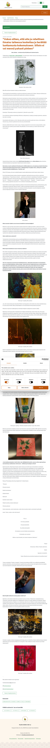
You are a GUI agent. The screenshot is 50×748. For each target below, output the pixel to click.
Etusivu (4, 17)
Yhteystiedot (21, 738)
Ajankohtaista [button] (7, 27)
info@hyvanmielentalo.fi (28, 734)
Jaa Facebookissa (7, 710)
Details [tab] (25, 363)
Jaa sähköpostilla (32, 710)
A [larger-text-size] (43, 3)
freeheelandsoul (7, 685)
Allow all (41, 387)
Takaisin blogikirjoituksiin (10, 32)
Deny (9, 387)
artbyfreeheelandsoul (8, 689)
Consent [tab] (9, 363)
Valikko (45, 12)
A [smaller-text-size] (38, 2)
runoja (22, 701)
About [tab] (41, 363)
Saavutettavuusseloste (30, 738)
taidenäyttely (27, 701)
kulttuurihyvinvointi (6, 701)
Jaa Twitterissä (15, 710)
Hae (45, 6)
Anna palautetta (13, 738)
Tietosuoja (38, 738)
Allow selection (25, 387)
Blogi (16, 17)
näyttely (18, 701)
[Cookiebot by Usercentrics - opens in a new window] (43, 359)
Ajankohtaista (10, 17)
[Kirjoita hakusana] (32, 6)
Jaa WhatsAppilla (23, 710)
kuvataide (13, 701)
